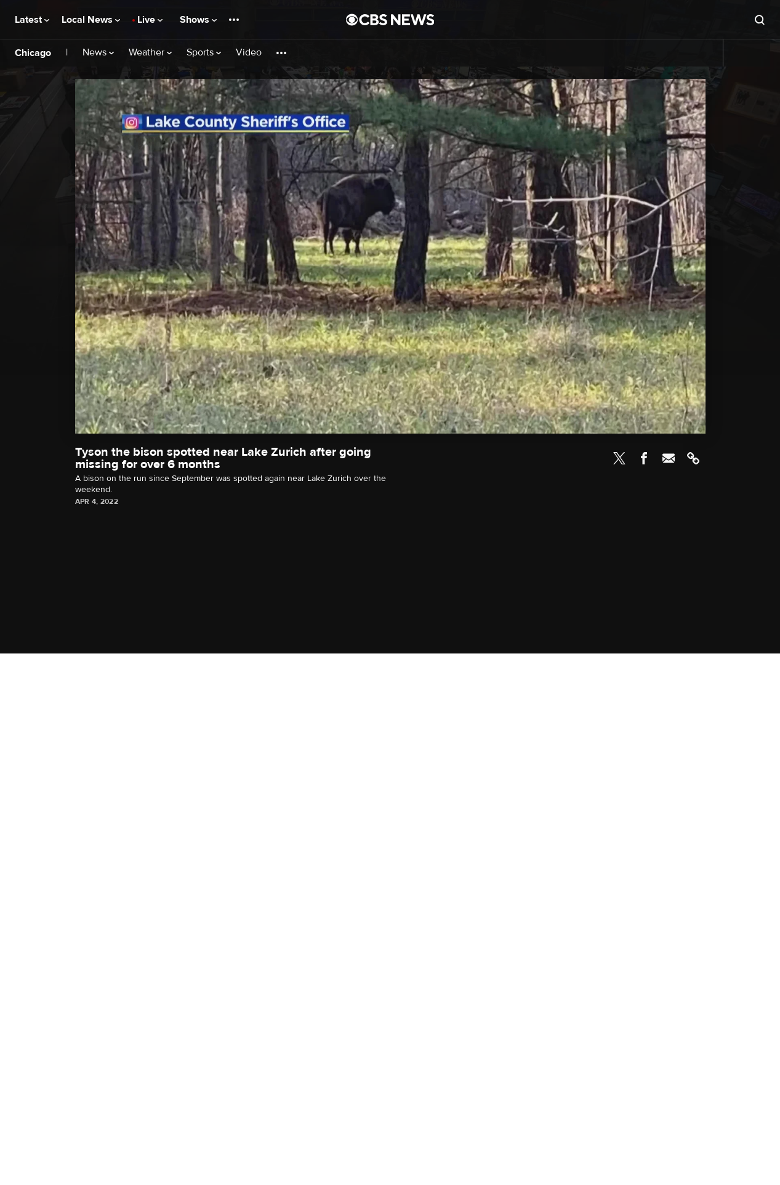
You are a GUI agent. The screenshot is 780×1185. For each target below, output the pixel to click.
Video (249, 53)
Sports (204, 53)
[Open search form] (759, 19)
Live (150, 20)
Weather (150, 53)
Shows (198, 20)
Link (693, 458)
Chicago (33, 53)
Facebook (644, 458)
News (98, 53)
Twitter (619, 458)
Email (668, 458)
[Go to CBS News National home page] (390, 20)
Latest (32, 20)
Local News (91, 20)
